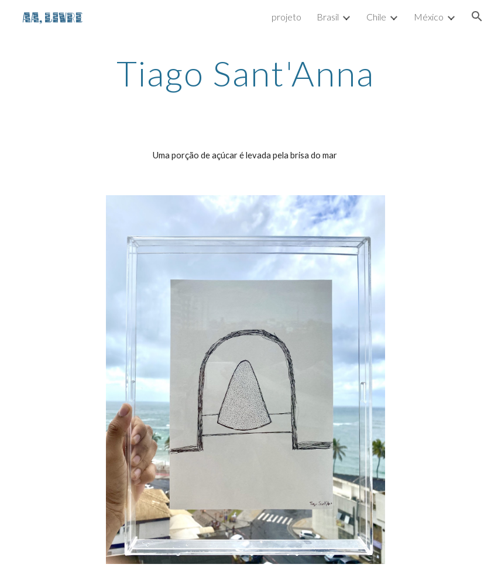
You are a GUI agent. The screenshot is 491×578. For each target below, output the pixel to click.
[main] (245, 73)
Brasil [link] (328, 16)
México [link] (429, 16)
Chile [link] (376, 16)
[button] (477, 16)
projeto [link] (286, 16)
